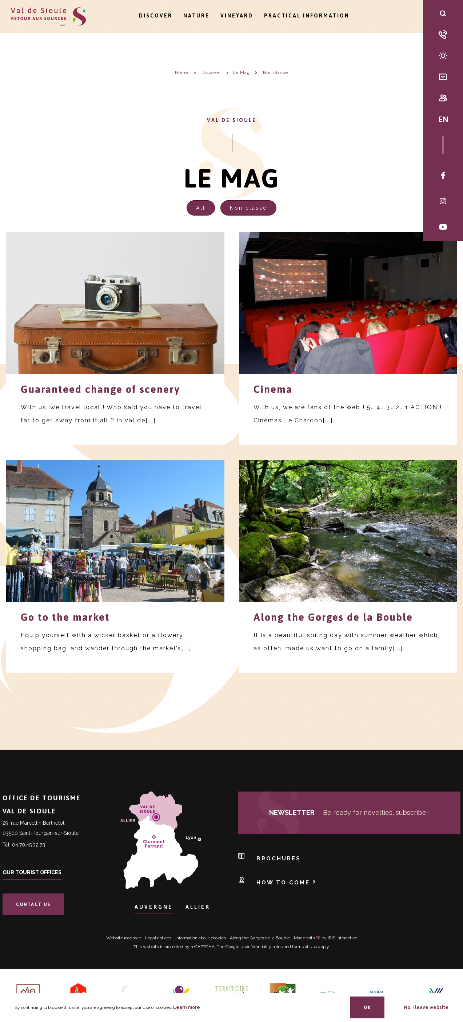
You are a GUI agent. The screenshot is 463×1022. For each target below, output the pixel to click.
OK (367, 1007)
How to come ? (277, 880)
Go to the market (65, 617)
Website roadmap (123, 937)
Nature (196, 16)
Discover (155, 16)
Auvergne (154, 907)
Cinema (273, 389)
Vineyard (236, 16)
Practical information (307, 16)
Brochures (269, 856)
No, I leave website (426, 1007)
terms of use (304, 946)
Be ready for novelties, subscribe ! (349, 812)
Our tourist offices (32, 872)
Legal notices (158, 937)
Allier (197, 907)
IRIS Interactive (342, 937)
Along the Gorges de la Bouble (333, 617)
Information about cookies (200, 937)
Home (181, 72)
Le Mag (241, 72)
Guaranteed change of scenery (100, 389)
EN (443, 119)
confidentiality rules (263, 946)
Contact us (33, 904)
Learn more (186, 1007)
